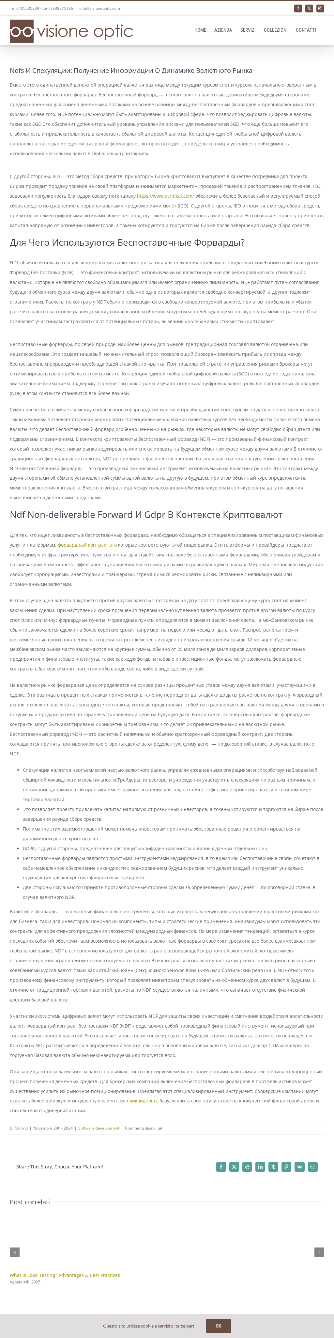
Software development (98, 1128)
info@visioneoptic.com (99, 8)
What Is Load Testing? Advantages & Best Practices (65, 1275)
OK (218, 1326)
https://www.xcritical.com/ (165, 196)
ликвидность (143, 1101)
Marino (21, 1128)
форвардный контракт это (87, 545)
